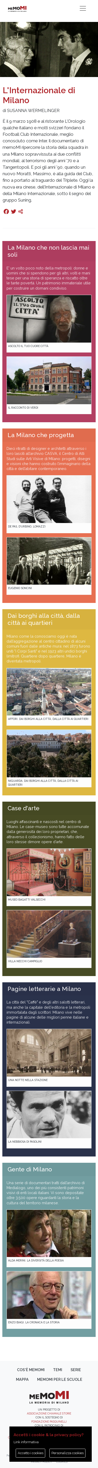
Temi (57, 1370)
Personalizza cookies (67, 1453)
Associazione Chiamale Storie (49, 1413)
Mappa (22, 1379)
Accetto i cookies (30, 1453)
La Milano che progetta (41, 435)
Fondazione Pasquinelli (49, 1421)
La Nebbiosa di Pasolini (25, 1141)
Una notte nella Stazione (28, 1080)
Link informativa (26, 1442)
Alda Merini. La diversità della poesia (36, 1260)
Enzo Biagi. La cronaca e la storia (34, 1322)
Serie (76, 1370)
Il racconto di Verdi (23, 407)
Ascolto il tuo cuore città (28, 346)
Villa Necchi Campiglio (25, 961)
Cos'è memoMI (31, 1370)
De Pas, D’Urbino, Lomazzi (26, 526)
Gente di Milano (30, 1169)
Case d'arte (23, 808)
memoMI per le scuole (59, 1379)
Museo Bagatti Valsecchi (26, 899)
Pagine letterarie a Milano (44, 988)
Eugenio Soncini (20, 588)
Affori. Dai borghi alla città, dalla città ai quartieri (48, 718)
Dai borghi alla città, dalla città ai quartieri (44, 619)
